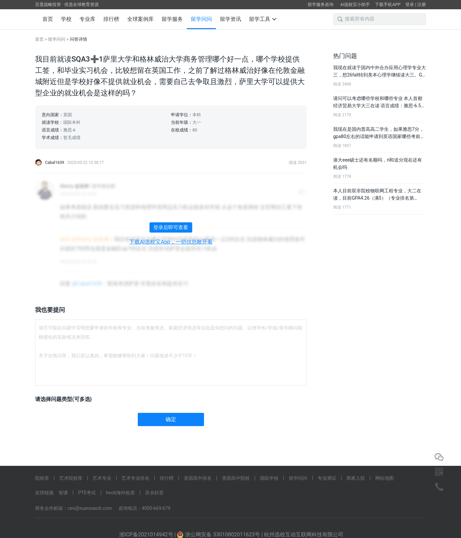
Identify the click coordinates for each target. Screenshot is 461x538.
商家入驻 (355, 478)
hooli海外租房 (120, 492)
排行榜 (111, 19)
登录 (409, 4)
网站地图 (384, 478)
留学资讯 (230, 19)
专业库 (87, 19)
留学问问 (201, 19)
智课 (63, 492)
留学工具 (262, 19)
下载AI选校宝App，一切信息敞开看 (170, 242)
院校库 (42, 478)
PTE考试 (87, 492)
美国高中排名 (198, 478)
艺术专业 (102, 478)
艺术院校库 (70, 478)
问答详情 (78, 39)
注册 (421, 4)
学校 (66, 19)
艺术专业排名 (135, 478)
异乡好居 (154, 492)
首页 (47, 19)
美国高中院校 (236, 478)
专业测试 (327, 478)
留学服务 (172, 19)
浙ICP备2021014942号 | (148, 534)
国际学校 (269, 478)
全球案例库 (140, 19)
